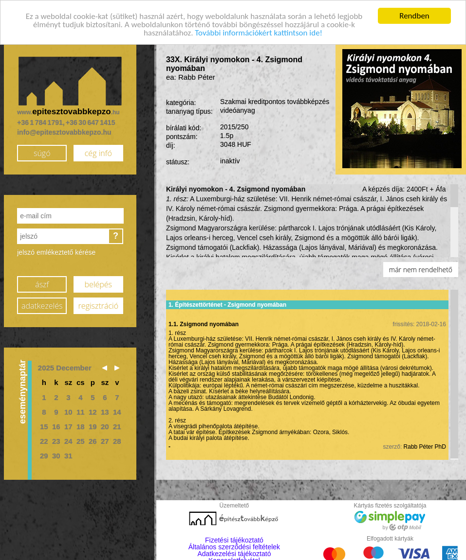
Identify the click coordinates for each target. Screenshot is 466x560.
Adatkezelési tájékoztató (234, 554)
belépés (98, 284)
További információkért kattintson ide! (258, 32)
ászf (42, 284)
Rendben (414, 15)
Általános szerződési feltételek (234, 547)
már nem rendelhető (420, 269)
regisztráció (98, 305)
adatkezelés (41, 305)
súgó (42, 152)
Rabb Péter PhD (425, 446)
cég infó (98, 152)
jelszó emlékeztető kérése (56, 252)
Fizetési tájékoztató (234, 540)
